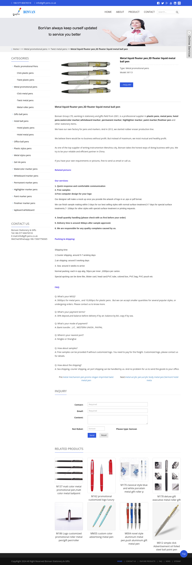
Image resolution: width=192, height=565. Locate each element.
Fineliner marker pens (24, 203)
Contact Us (131, 561)
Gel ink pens (20, 162)
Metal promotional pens (35, 49)
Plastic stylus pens (23, 148)
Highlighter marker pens (25, 189)
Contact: (79, 404)
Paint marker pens (23, 196)
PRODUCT (134, 12)
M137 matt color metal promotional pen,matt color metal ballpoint (68, 490)
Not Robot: (77, 429)
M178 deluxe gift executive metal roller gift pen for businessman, (167, 500)
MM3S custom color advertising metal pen (101, 535)
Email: (80, 411)
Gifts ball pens (21, 114)
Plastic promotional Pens (26, 66)
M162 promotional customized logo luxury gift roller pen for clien (101, 500)
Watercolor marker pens (25, 169)
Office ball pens (21, 141)
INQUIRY (126, 84)
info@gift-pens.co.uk (46, 2)
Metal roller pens (24, 107)
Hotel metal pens (24, 134)
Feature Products (147, 561)
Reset (104, 435)
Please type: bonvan (126, 429)
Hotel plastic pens (24, 127)
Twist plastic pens (24, 79)
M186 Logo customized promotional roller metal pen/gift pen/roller (68, 537)
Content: (78, 417)
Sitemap (177, 561)
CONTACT (149, 12)
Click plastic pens (24, 73)
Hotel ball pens (21, 121)
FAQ (160, 561)
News (168, 561)
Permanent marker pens (26, 182)
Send (91, 435)
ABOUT (120, 12)
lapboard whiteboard (24, 210)
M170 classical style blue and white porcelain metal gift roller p (134, 488)
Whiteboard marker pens (26, 175)
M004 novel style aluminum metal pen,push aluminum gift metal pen (134, 538)
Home (16, 49)
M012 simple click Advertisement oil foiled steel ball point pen (167, 546)
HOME (108, 12)
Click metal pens (24, 93)
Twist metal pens (59, 49)
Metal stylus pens (22, 155)
